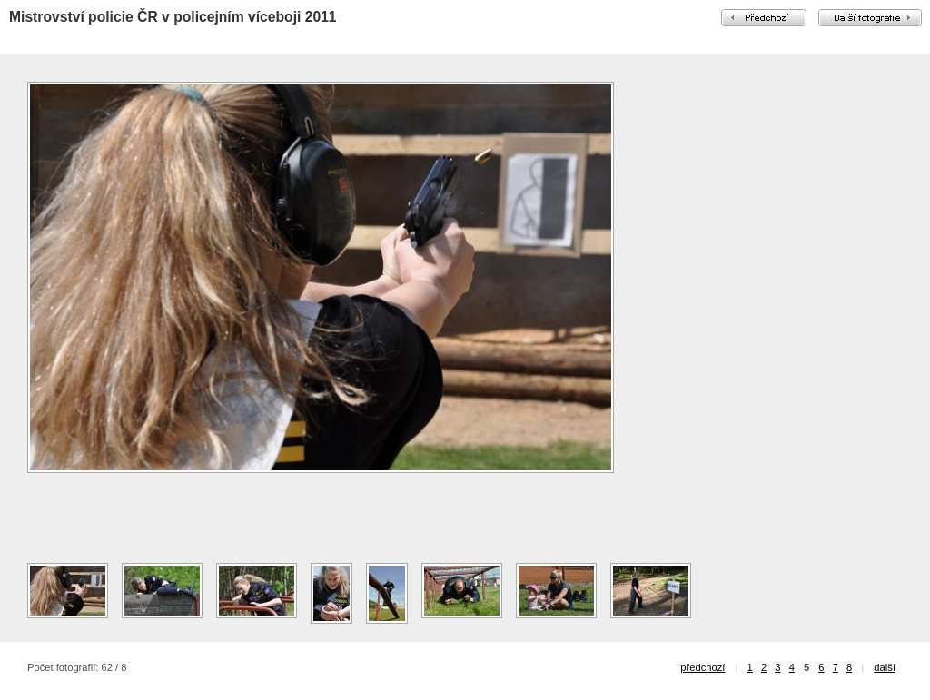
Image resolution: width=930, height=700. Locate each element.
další (884, 667)
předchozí (702, 667)
